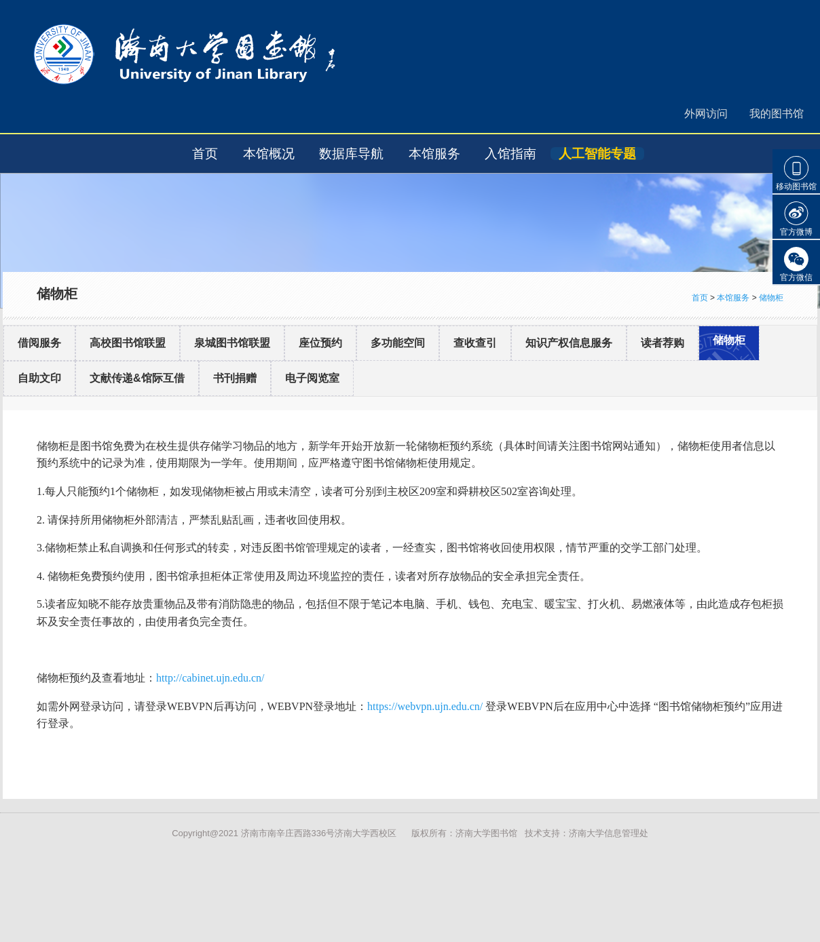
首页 (205, 153)
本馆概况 (269, 153)
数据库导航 (351, 153)
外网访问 (706, 113)
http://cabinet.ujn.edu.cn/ (210, 678)
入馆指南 (510, 153)
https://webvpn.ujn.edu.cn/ (425, 706)
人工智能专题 (597, 153)
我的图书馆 (776, 113)
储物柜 (771, 297)
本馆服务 (434, 153)
